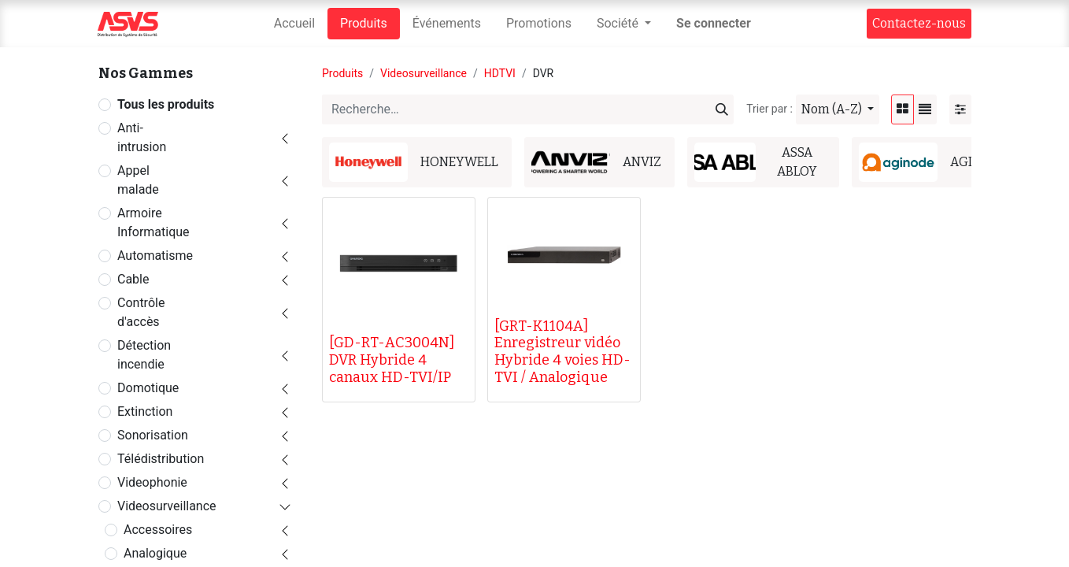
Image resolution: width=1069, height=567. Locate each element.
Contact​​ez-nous (919, 23)
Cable (133, 279)
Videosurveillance (166, 505)
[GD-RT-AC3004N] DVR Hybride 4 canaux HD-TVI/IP (392, 359)
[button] (837, 109)
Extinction (144, 411)
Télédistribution (160, 458)
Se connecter (713, 23)
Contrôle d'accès (141, 312)
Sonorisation (152, 435)
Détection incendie (144, 355)
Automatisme (155, 255)
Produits (342, 73)
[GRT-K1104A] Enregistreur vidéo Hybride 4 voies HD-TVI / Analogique (562, 351)
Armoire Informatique (153, 222)
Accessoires (158, 529)
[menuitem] (294, 23)
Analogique (155, 553)
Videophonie (152, 482)
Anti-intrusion (141, 137)
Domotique (148, 387)
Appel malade (138, 180)
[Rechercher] (722, 109)
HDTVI (500, 73)
